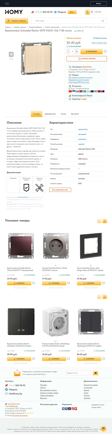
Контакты (87, 398)
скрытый (81, 144)
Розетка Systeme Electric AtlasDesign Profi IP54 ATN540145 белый (55, 345)
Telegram (62, 12)
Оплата (43, 388)
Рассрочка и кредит (91, 385)
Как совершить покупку (48, 390)
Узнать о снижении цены (99, 43)
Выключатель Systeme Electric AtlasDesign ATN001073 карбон (89, 344)
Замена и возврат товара (49, 393)
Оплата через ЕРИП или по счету (79, 82)
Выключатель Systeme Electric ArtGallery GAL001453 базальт (19, 344)
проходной (82, 134)
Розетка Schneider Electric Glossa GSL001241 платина (55, 269)
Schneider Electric (23, 197)
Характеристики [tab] (49, 114)
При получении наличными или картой (80, 77)
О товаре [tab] (34, 114)
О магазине (88, 388)
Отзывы (86, 395)
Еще (71, 12)
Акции (86, 393)
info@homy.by (15, 393)
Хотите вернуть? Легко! (82, 95)
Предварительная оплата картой (79, 80)
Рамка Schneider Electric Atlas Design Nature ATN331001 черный (90, 269)
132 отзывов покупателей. (20, 416)
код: (78, 31)
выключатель (83, 129)
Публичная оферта (47, 395)
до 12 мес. (72, 88)
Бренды (86, 390)
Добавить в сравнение (73, 38)
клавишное (82, 139)
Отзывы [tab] (64, 114)
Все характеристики (60, 190)
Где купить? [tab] (76, 114)
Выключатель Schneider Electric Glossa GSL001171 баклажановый (20, 269)
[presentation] (99, 221)
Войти (98, 3)
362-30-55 (43, 12)
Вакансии (43, 398)
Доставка (43, 385)
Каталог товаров (17, 20)
